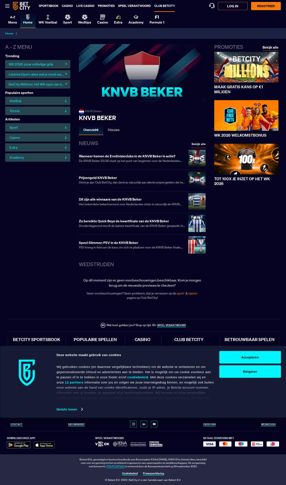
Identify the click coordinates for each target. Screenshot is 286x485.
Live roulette (142, 368)
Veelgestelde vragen (236, 382)
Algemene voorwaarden (238, 347)
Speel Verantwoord (235, 368)
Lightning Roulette (84, 368)
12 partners (74, 449)
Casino (67, 6)
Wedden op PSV (22, 375)
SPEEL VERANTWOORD (171, 325)
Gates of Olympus (84, 354)
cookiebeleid (137, 444)
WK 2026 (179, 382)
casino (192, 293)
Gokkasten (141, 382)
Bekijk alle (199, 144)
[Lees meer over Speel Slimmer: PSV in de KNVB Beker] (142, 245)
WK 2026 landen (184, 403)
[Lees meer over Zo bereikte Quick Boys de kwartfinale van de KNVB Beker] (142, 224)
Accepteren (250, 424)
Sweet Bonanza (82, 347)
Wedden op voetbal (24, 354)
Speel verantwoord (134, 6)
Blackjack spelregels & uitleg (190, 375)
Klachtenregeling (234, 375)
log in (232, 6)
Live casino (85, 6)
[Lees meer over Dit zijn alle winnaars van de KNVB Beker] (142, 202)
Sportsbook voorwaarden (239, 354)
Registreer (266, 6)
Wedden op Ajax (22, 368)
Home (9, 33)
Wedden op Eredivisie (25, 361)
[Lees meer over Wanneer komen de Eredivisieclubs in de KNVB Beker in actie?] (142, 159)
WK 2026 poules (184, 396)
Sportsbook (48, 6)
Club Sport (180, 354)
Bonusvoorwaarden (236, 361)
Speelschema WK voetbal (188, 389)
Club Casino (181, 361)
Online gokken (143, 354)
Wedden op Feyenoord (26, 382)
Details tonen (66, 476)
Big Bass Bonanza (84, 375)
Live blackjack (143, 375)
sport (180, 293)
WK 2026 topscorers (186, 410)
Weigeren (250, 439)
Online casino (142, 347)
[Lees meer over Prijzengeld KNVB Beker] (142, 180)
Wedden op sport (23, 347)
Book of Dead (81, 382)
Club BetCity (164, 6)
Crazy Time (80, 361)
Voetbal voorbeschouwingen (190, 368)
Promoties (106, 6)
